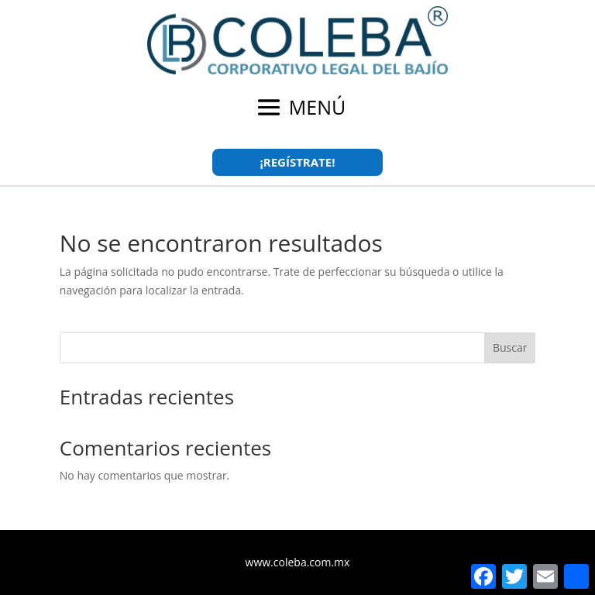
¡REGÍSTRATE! (297, 162)
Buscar (510, 347)
